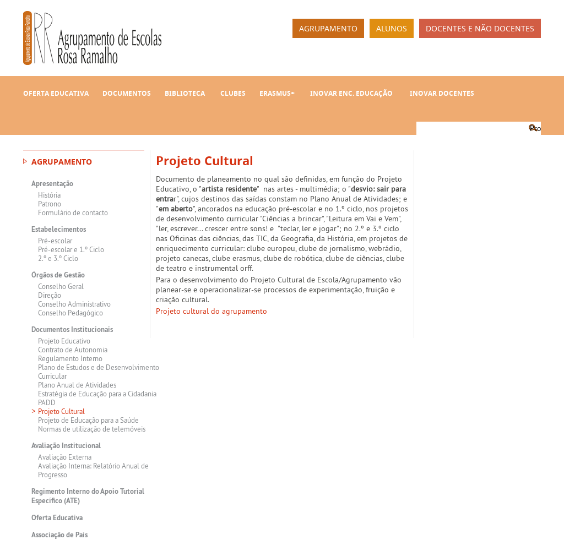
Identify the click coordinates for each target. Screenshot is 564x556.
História (49, 194)
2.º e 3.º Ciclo (58, 258)
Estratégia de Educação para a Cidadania (97, 393)
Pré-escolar (55, 240)
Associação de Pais (59, 534)
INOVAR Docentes (442, 93)
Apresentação (52, 183)
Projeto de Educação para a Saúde (88, 420)
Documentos (126, 93)
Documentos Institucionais (72, 329)
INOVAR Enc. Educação (351, 93)
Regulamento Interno (70, 358)
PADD (47, 402)
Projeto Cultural (61, 411)
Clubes (233, 93)
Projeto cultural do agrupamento (211, 311)
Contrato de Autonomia (72, 349)
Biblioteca (185, 93)
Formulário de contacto (73, 212)
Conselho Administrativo (74, 303)
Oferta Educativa (56, 93)
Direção (49, 295)
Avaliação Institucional (66, 445)
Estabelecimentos (58, 229)
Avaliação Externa (64, 457)
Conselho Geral (61, 286)
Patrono (49, 203)
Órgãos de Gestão (58, 275)
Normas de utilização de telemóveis (91, 428)
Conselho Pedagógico (70, 312)
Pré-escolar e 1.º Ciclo (71, 249)
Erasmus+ (277, 93)
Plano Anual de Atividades (77, 384)
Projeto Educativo (64, 340)
